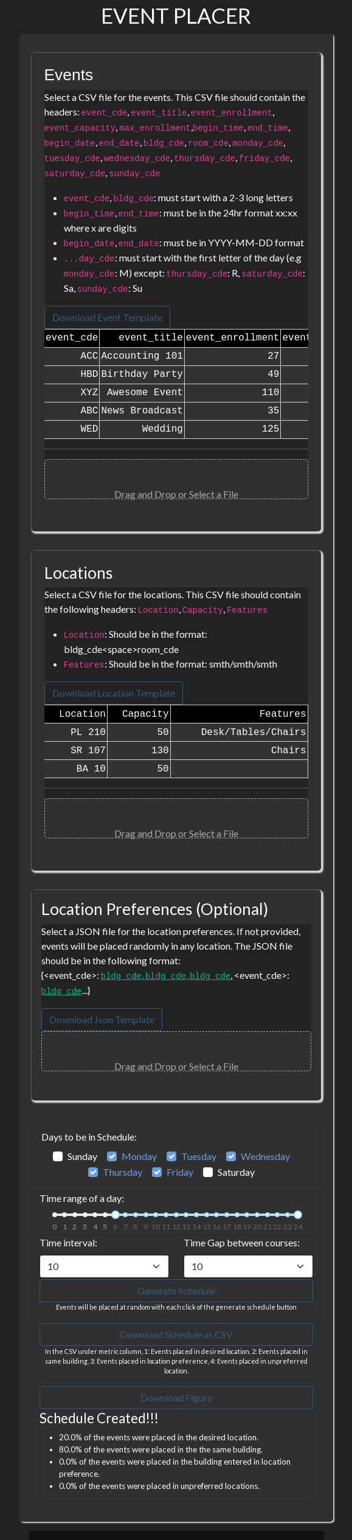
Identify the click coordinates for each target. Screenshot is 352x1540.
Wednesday (265, 1156)
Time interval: (68, 1242)
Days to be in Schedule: (89, 1136)
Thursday (122, 1172)
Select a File (213, 494)
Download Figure (176, 1397)
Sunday (82, 1156)
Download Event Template (107, 317)
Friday (180, 1172)
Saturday (236, 1172)
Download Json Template (101, 1019)
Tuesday (198, 1156)
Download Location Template (113, 693)
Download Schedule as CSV (176, 1334)
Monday (139, 1156)
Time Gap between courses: (242, 1242)
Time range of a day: (82, 1198)
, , (166, 975)
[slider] (115, 1214)
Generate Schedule (176, 1290)
